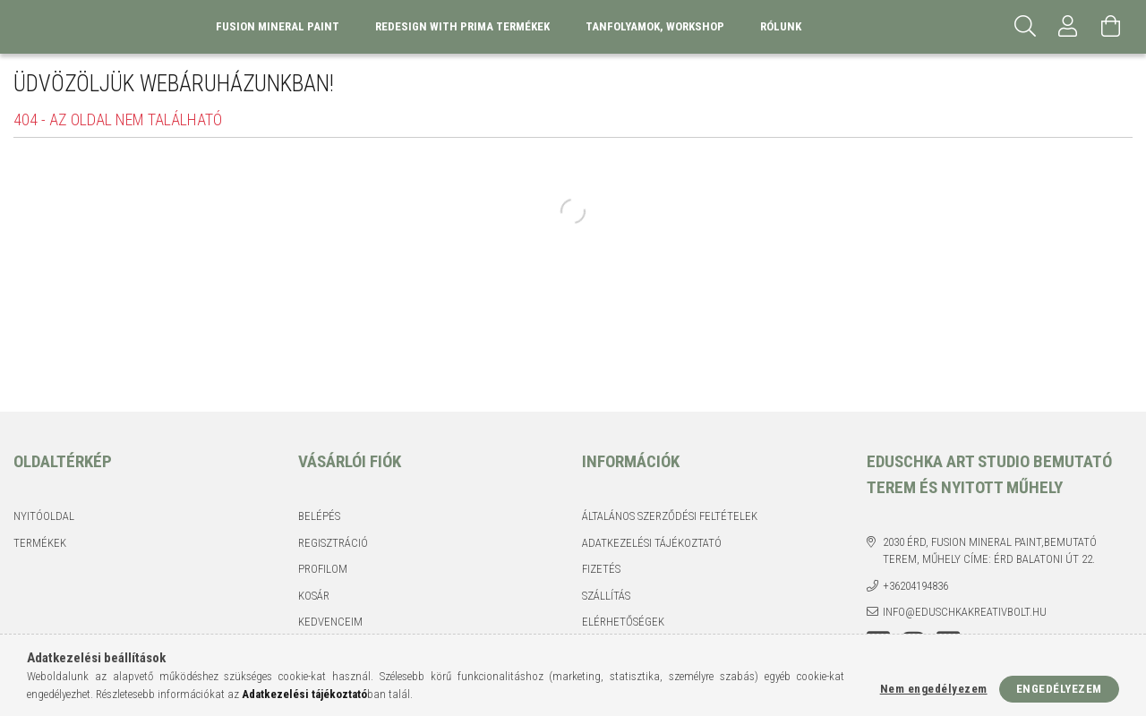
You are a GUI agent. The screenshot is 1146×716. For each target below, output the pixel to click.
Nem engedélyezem (934, 688)
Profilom (322, 568)
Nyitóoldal (43, 516)
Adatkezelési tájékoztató (652, 543)
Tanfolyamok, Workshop (655, 26)
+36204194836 (915, 585)
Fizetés (601, 568)
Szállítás (606, 595)
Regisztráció (333, 543)
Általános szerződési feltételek (669, 516)
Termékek (39, 543)
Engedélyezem (1059, 688)
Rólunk (780, 26)
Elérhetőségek (623, 621)
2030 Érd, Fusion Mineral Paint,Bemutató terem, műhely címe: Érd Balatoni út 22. (990, 551)
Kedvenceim (330, 621)
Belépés (319, 516)
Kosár (313, 595)
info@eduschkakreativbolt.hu (965, 611)
